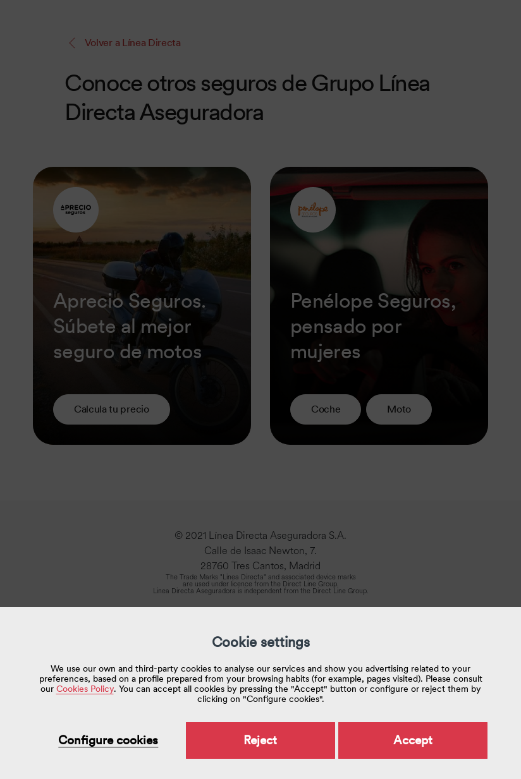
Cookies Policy (85, 689)
